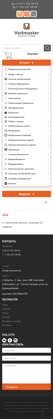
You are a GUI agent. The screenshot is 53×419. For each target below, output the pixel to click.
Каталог (27, 62)
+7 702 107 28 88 (26, 7)
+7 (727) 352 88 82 (26, 3)
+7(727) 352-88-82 (11, 250)
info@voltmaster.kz (11, 270)
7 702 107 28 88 (13, 254)
